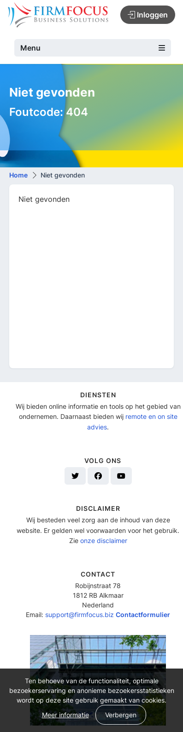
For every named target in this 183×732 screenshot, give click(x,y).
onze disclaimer (103, 540)
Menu (92, 47)
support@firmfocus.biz (79, 614)
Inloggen (148, 14)
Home (18, 175)
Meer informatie (65, 715)
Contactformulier (143, 614)
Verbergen (120, 715)
